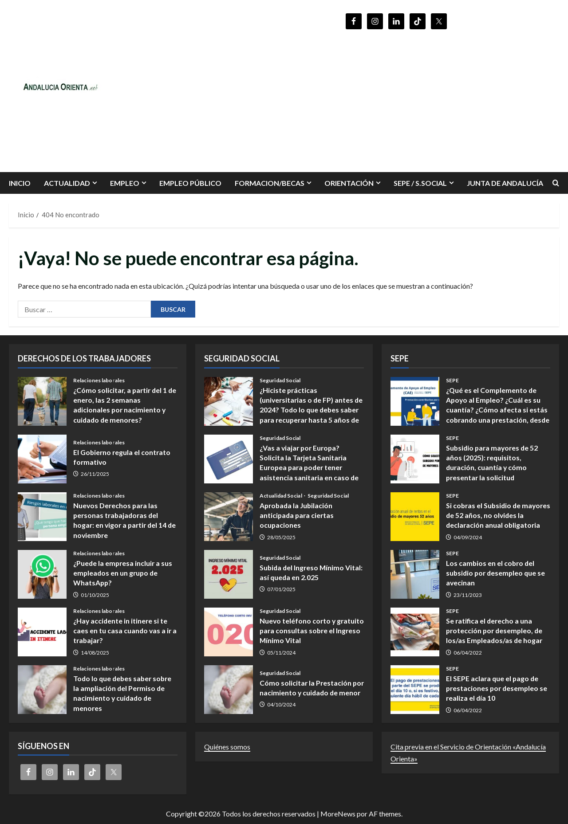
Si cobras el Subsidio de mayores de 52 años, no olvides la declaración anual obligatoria (414, 516)
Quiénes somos (227, 746)
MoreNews (337, 813)
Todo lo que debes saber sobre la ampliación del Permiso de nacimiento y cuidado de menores (42, 689)
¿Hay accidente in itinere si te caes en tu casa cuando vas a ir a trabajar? (42, 632)
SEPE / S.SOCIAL (420, 183)
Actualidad (67, 183)
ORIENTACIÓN (349, 183)
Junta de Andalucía (505, 183)
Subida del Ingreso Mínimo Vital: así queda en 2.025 (228, 574)
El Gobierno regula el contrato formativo (42, 459)
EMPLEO (124, 183)
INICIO (20, 183)
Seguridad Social (280, 380)
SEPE (452, 380)
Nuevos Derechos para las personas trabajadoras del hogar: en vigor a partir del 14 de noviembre (42, 516)
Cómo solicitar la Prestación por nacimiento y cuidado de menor (228, 689)
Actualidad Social (281, 495)
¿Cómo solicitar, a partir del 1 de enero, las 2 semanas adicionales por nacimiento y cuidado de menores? (42, 401)
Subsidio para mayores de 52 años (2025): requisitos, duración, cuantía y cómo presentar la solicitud (414, 459)
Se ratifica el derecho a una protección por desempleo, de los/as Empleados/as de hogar (414, 632)
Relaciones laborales (99, 380)
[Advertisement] (396, 97)
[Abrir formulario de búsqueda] (555, 183)
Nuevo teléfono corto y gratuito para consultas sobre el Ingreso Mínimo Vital (228, 632)
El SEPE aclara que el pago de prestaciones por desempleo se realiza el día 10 (414, 689)
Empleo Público (190, 183)
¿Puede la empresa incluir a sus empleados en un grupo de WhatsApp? (42, 574)
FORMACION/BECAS (269, 183)
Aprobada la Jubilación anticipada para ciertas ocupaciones (228, 516)
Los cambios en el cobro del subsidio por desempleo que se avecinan (414, 574)
